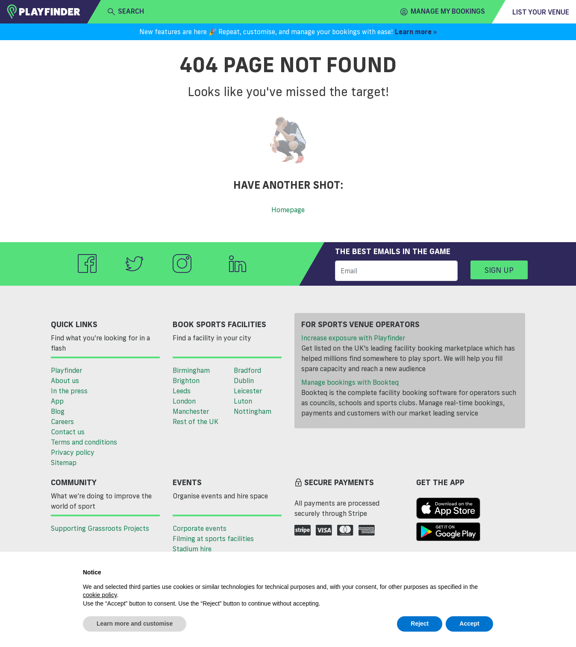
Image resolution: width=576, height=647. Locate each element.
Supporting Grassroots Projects (100, 528)
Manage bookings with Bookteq (350, 382)
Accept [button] (469, 623)
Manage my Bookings (442, 11)
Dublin (244, 380)
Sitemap (63, 462)
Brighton (186, 380)
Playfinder (66, 370)
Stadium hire (192, 549)
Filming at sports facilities (213, 538)
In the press (69, 390)
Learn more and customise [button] (135, 623)
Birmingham (191, 370)
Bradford (247, 370)
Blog (58, 411)
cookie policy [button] (100, 594)
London (184, 401)
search (126, 11)
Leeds (182, 390)
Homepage (288, 209)
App (57, 401)
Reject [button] (420, 623)
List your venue (540, 12)
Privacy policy (72, 452)
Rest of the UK (195, 421)
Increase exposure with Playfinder (353, 338)
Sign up (499, 270)
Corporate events (199, 528)
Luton (243, 401)
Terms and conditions (84, 442)
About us (65, 380)
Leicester (248, 390)
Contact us (68, 431)
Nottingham (252, 411)
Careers (62, 421)
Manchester (191, 411)
